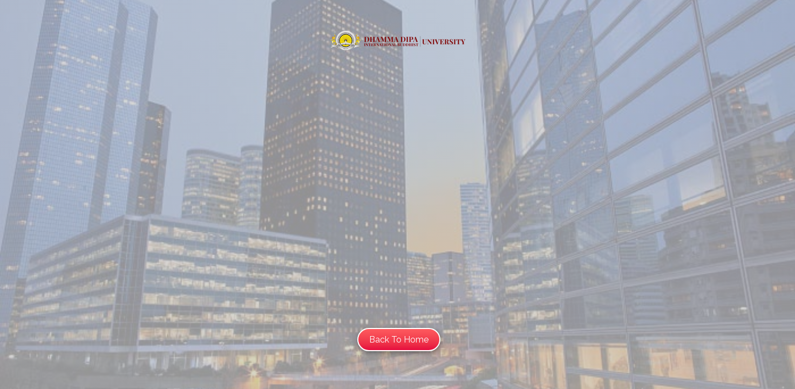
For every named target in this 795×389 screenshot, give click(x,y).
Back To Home (399, 339)
